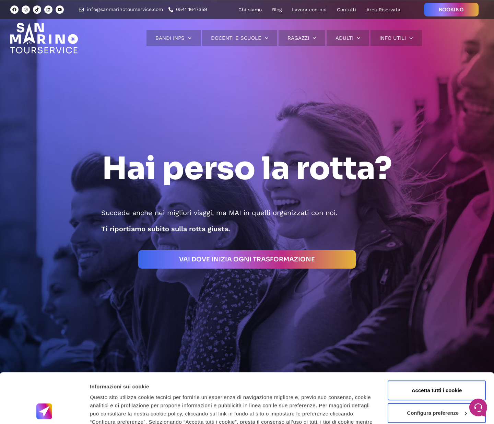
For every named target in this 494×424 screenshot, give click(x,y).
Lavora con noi (309, 9)
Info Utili (396, 38)
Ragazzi (301, 38)
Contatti (346, 9)
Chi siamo (250, 9)
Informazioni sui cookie (119, 410)
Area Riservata (383, 9)
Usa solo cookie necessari (436, 388)
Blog (277, 9)
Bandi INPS (173, 38)
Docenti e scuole (240, 38)
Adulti (348, 38)
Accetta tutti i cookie (437, 343)
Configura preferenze (437, 366)
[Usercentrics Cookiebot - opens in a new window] (44, 410)
